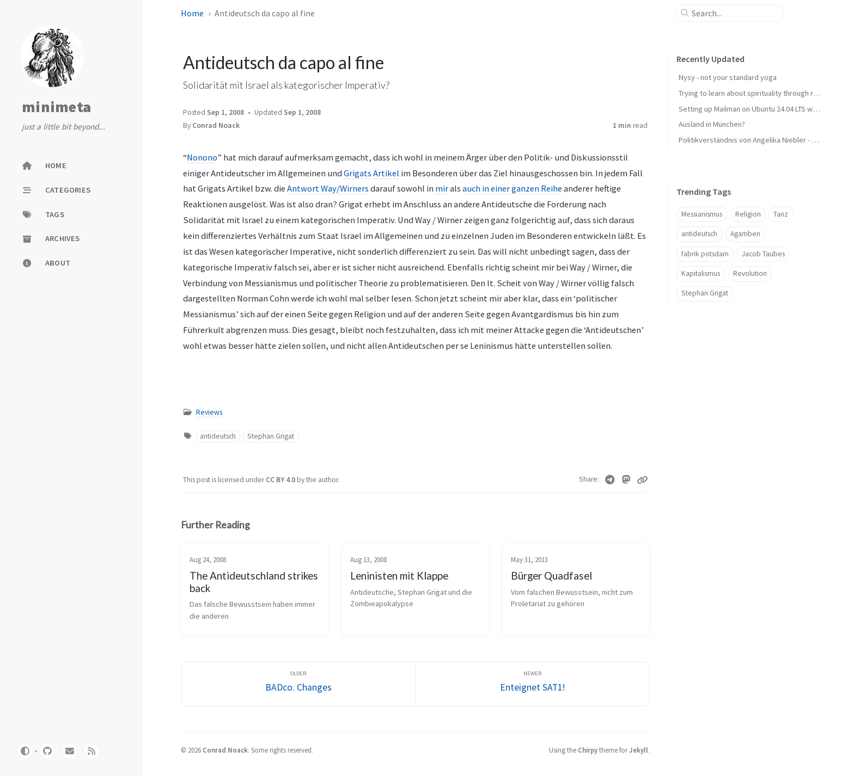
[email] (69, 751)
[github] (47, 751)
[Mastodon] (626, 480)
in (485, 188)
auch (471, 188)
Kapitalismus (700, 273)
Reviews (209, 412)
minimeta (56, 107)
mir (441, 188)
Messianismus (701, 214)
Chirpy (587, 750)
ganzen (525, 188)
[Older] (298, 684)
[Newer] (532, 684)
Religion (748, 214)
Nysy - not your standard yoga (728, 77)
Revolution (750, 273)
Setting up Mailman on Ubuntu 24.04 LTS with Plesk (759, 109)
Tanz (780, 214)
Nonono (202, 157)
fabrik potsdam (705, 253)
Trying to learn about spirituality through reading (757, 93)
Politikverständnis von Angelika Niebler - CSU (752, 140)
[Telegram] (609, 480)
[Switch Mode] (25, 751)
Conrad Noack (216, 125)
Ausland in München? (712, 124)
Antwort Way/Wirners (328, 188)
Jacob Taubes (763, 253)
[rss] (91, 751)
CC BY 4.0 (281, 479)
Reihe (551, 188)
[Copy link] (642, 480)
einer (500, 188)
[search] (734, 13)
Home (192, 13)
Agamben (745, 233)
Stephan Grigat (270, 436)
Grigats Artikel (371, 173)
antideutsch (218, 436)
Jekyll (638, 750)
